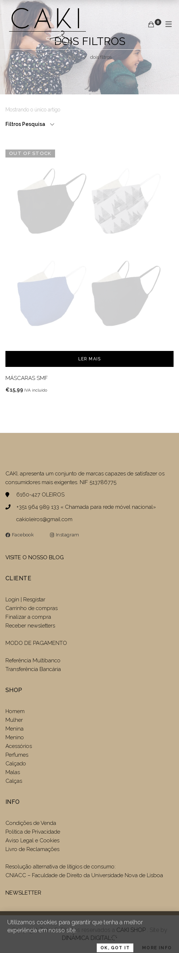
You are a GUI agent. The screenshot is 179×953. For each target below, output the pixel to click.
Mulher (14, 720)
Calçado (15, 763)
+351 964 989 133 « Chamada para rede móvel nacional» (86, 507)
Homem (15, 711)
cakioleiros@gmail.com (44, 519)
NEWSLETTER (23, 892)
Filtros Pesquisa (25, 124)
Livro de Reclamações (32, 849)
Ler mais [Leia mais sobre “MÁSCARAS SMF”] (89, 358)
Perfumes (16, 755)
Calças (13, 781)
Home (74, 57)
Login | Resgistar (25, 599)
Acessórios (18, 746)
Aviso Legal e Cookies (33, 840)
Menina (14, 728)
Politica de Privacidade (32, 832)
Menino (14, 737)
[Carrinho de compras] (151, 24)
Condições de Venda (30, 823)
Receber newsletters (30, 625)
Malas (12, 772)
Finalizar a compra (28, 617)
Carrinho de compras (31, 608)
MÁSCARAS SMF (26, 378)
